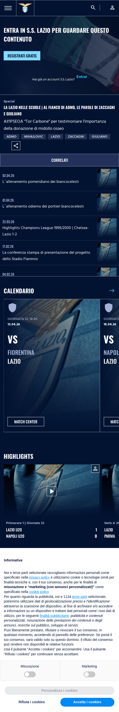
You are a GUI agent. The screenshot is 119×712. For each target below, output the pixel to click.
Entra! (81, 77)
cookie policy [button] (39, 592)
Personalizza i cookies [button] (59, 690)
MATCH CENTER (25, 422)
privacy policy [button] (39, 577)
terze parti (79, 597)
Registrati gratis (22, 56)
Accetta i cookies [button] (87, 702)
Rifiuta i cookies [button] (32, 702)
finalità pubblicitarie (54, 616)
